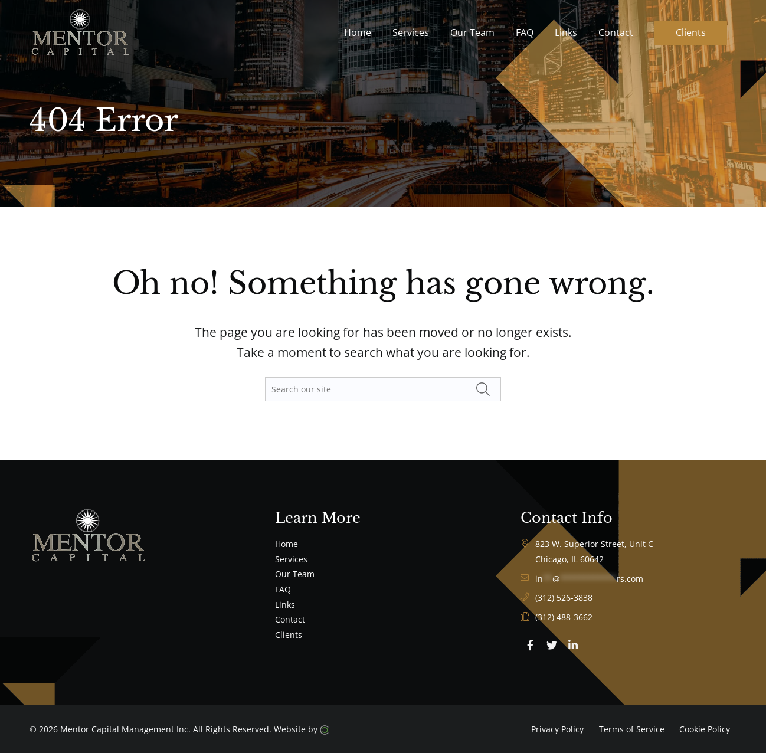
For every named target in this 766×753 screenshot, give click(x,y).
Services (291, 559)
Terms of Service (631, 729)
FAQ (283, 589)
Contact (290, 619)
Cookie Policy (704, 729)
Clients (288, 634)
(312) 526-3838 (563, 597)
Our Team (295, 574)
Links (285, 604)
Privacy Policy (557, 729)
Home (286, 543)
